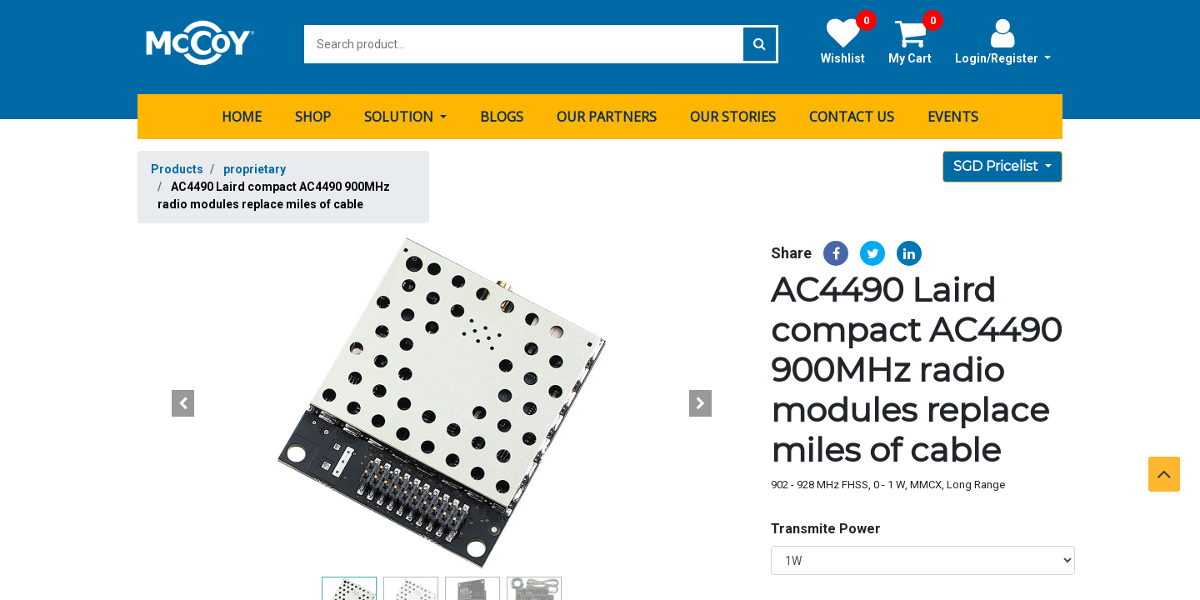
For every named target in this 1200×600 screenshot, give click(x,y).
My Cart (915, 41)
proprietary (254, 163)
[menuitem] (241, 111)
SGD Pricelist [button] (997, 160)
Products (177, 163)
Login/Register (1003, 41)
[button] (183, 397)
